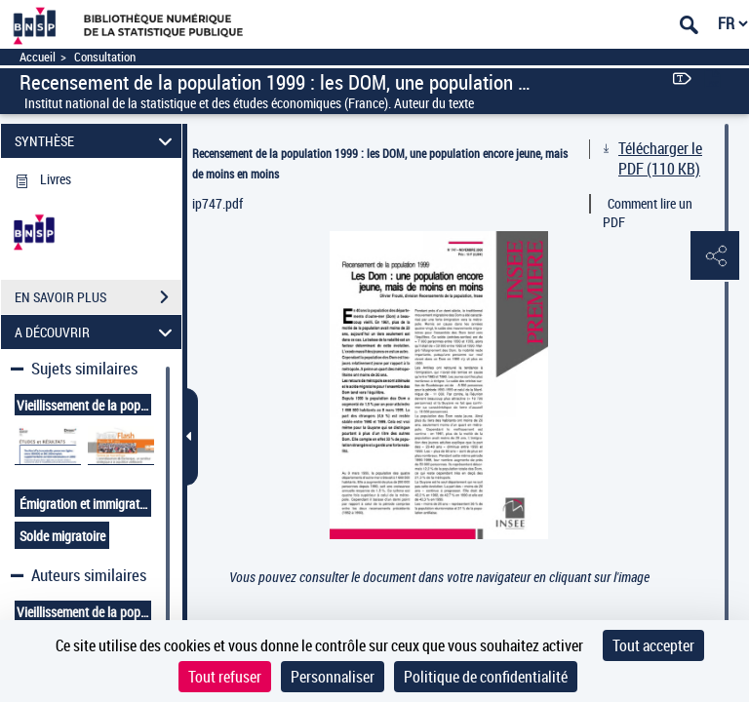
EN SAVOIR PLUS (98, 297)
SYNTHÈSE (96, 141)
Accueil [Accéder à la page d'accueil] (38, 57)
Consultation (105, 57)
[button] (714, 256)
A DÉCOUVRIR (96, 332)
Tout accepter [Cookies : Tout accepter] (653, 645)
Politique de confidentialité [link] (486, 676)
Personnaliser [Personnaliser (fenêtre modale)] (332, 676)
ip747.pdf (217, 203)
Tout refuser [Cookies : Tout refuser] (224, 676)
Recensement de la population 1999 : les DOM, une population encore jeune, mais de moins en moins (380, 163)
